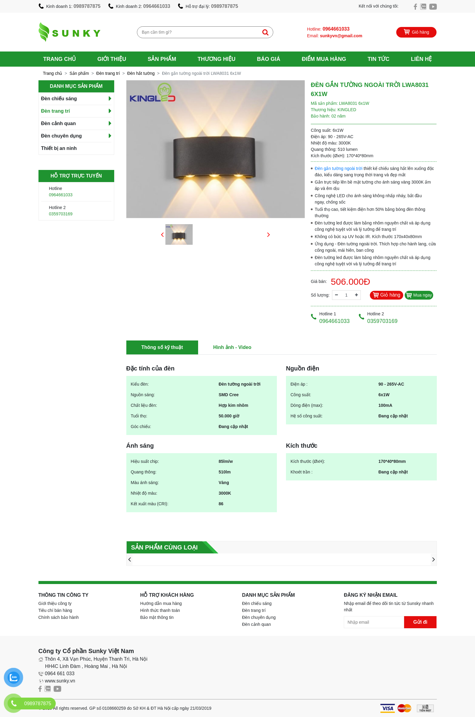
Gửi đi (420, 622)
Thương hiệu (216, 59)
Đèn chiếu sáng (59, 98)
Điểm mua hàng (324, 59)
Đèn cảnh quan (58, 123)
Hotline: (328, 29)
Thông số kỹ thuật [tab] (162, 347)
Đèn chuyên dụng (61, 135)
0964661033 (156, 6)
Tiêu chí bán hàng (55, 610)
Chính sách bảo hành (58, 617)
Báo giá (268, 59)
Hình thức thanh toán (160, 610)
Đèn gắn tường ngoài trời (338, 168)
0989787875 (87, 6)
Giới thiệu (111, 59)
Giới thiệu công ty (55, 603)
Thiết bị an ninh (59, 148)
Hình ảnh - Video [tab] (232, 347)
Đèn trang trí (108, 73)
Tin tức (378, 59)
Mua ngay (419, 295)
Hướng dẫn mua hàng (161, 603)
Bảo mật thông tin (157, 617)
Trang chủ (59, 59)
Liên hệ (421, 59)
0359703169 (61, 213)
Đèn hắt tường (141, 73)
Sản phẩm (162, 59)
